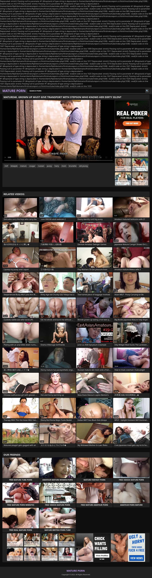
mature (23, 166)
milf (6, 166)
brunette (72, 166)
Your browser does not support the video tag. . (58, 131)
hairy (57, 166)
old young (83, 166)
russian (41, 166)
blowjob (14, 166)
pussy (49, 166)
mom (64, 166)
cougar (32, 166)
